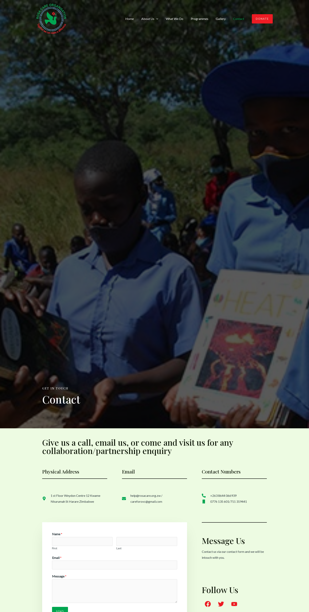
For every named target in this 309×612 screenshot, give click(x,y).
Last (119, 548)
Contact (239, 19)
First (54, 548)
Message (59, 576)
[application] (162, 19)
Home (136, 19)
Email (56, 558)
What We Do (178, 19)
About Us (155, 19)
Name (57, 534)
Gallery (222, 19)
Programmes (202, 19)
